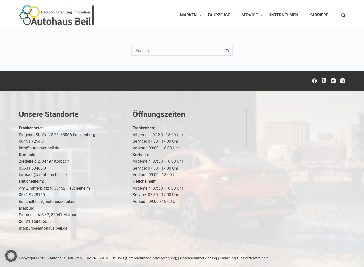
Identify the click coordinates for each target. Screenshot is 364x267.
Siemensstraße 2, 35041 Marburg (49, 214)
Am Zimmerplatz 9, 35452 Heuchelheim (54, 188)
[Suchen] (343, 15)
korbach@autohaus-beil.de (43, 174)
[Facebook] (314, 80)
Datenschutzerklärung (198, 258)
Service (252, 15)
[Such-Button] (227, 51)
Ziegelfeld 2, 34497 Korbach (44, 161)
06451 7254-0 (31, 141)
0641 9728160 (32, 194)
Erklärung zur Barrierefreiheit (244, 258)
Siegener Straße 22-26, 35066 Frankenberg (57, 134)
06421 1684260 (33, 221)
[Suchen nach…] (176, 51)
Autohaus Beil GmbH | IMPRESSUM (79, 258)
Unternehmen (287, 15)
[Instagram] (342, 80)
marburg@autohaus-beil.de (43, 228)
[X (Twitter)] (324, 80)
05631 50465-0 (32, 168)
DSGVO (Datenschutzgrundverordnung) (144, 258)
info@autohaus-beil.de (39, 148)
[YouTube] (333, 80)
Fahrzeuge (222, 15)
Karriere (322, 15)
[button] (11, 256)
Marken (192, 15)
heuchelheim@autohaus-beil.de (47, 201)
